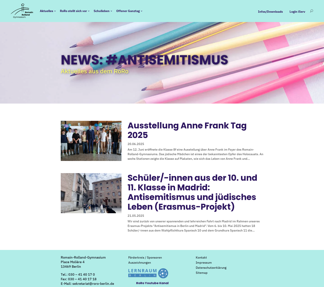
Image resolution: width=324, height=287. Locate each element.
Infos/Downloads (270, 11)
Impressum (204, 262)
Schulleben (102, 11)
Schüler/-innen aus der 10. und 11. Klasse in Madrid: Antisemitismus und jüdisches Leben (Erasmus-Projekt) (192, 192)
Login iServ (297, 11)
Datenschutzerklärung (211, 268)
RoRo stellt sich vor (73, 11)
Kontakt (201, 257)
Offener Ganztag (128, 11)
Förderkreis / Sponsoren (145, 257)
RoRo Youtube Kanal (152, 283)
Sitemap (202, 273)
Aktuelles (46, 11)
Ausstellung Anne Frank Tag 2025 (187, 130)
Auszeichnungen (139, 262)
